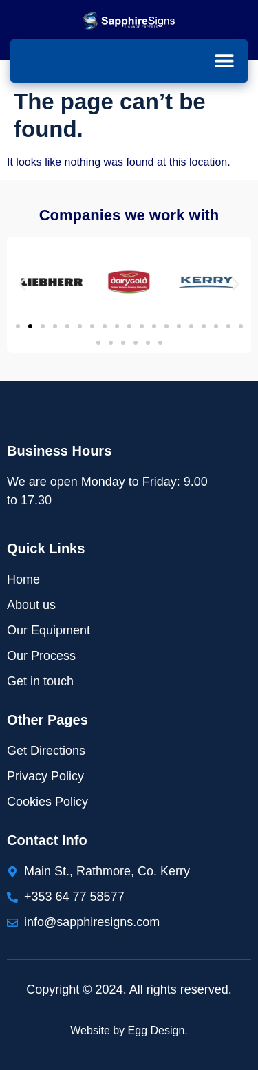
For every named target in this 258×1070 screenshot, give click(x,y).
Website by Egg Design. (128, 1030)
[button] (223, 60)
